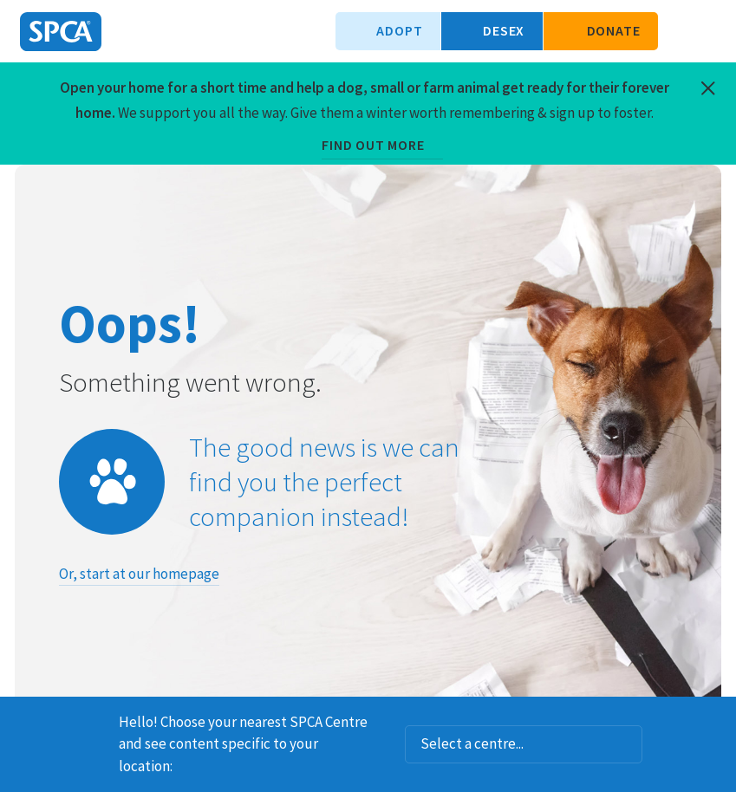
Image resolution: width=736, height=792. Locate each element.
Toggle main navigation (708, 31)
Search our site (680, 31)
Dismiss (716, 719)
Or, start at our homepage (139, 573)
